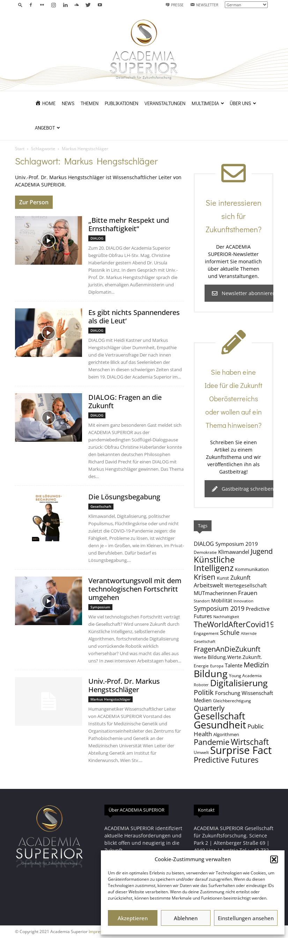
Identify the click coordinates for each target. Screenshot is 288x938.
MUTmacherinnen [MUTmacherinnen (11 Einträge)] (215, 592)
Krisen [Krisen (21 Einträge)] (204, 577)
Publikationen (121, 103)
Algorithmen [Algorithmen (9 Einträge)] (226, 734)
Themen (89, 103)
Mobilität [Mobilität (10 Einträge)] (221, 600)
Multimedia (208, 103)
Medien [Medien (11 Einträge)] (203, 700)
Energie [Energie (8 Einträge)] (201, 665)
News (68, 103)
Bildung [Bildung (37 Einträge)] (211, 673)
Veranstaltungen (165, 103)
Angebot (47, 127)
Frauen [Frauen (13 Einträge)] (247, 593)
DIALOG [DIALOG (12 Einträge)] (204, 544)
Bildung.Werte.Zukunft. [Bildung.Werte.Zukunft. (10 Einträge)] (235, 657)
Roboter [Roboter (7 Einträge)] (201, 684)
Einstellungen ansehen (246, 918)
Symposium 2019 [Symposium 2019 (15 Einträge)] (219, 608)
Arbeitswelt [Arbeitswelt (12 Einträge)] (208, 585)
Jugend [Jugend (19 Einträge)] (262, 551)
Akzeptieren (133, 918)
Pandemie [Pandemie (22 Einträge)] (211, 742)
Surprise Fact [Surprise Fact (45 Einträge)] (241, 750)
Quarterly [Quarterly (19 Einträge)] (209, 708)
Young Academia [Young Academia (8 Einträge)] (245, 675)
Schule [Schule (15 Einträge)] (229, 632)
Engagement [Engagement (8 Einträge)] (206, 633)
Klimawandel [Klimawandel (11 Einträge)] (233, 551)
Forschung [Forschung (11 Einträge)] (227, 692)
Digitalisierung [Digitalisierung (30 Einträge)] (239, 683)
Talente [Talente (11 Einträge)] (233, 665)
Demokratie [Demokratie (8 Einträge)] (205, 552)
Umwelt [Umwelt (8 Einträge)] (201, 752)
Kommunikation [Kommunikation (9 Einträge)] (252, 569)
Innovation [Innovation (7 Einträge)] (243, 601)
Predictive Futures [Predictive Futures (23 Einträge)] (226, 759)
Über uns (243, 103)
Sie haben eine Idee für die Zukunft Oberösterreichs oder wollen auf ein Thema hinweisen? (234, 398)
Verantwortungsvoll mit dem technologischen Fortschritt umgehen (135, 589)
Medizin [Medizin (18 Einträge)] (256, 664)
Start (19, 149)
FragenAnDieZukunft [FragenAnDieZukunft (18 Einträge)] (227, 649)
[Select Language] (246, 4)
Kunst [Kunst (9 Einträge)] (223, 578)
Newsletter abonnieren (244, 293)
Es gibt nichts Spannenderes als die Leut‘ (134, 316)
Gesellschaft (100, 506)
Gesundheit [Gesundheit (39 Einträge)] (220, 724)
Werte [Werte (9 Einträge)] (200, 657)
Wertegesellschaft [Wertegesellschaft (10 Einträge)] (246, 585)
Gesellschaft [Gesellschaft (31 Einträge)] (219, 716)
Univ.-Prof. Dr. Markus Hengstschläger (124, 685)
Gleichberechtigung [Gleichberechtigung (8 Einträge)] (232, 700)
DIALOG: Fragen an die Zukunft (125, 401)
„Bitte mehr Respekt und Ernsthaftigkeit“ (128, 224)
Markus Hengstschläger (110, 699)
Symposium (100, 606)
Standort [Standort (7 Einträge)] (202, 601)
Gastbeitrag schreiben (243, 488)
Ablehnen (186, 918)
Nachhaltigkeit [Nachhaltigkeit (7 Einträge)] (226, 616)
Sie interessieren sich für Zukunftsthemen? (233, 216)
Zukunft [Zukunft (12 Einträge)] (240, 577)
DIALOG (96, 238)
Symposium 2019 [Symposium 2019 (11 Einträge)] (236, 543)
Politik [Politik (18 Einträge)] (204, 692)
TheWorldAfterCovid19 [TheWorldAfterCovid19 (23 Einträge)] (234, 624)
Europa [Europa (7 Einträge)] (216, 666)
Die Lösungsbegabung (124, 496)
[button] (274, 859)
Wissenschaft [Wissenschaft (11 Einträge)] (257, 692)
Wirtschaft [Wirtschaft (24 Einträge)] (250, 741)
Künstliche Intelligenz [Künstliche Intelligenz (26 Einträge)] (214, 563)
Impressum (100, 932)
